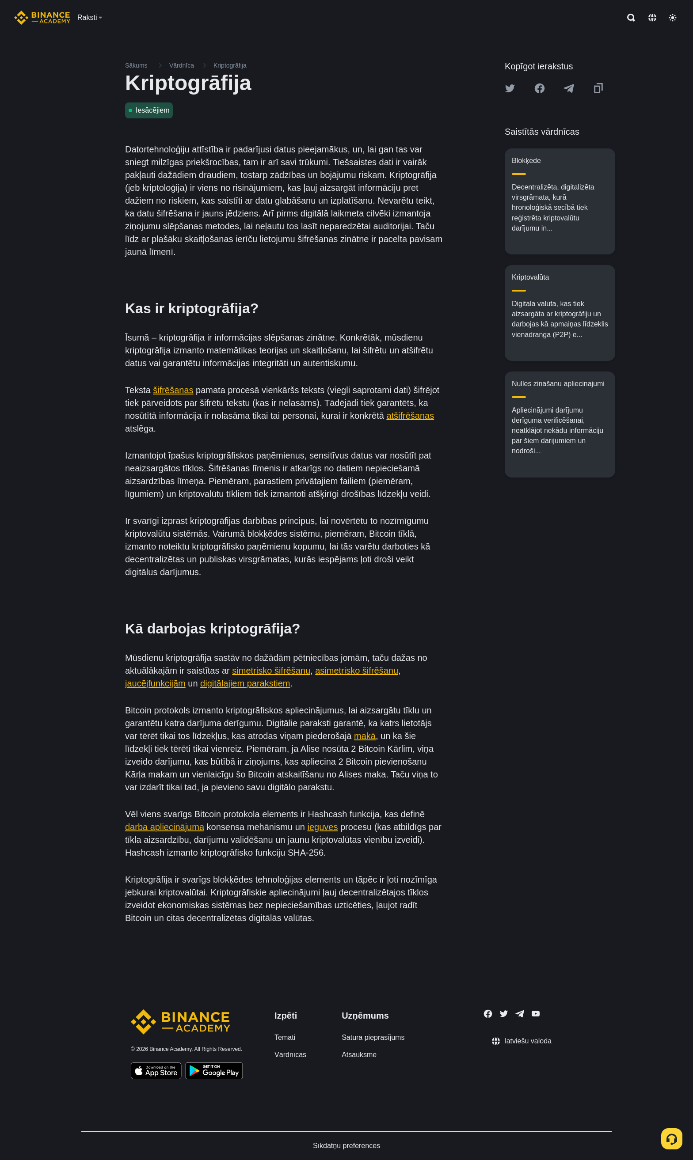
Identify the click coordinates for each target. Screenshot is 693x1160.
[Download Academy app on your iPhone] (156, 1072)
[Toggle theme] (672, 18)
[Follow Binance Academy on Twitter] (503, 1013)
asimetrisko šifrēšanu (356, 670)
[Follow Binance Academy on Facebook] (488, 1013)
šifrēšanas (173, 390)
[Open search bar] (628, 18)
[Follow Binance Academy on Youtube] (535, 1013)
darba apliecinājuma (164, 827)
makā (365, 736)
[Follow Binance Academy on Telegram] (519, 1014)
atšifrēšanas (410, 416)
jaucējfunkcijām (155, 683)
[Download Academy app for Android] (214, 1072)
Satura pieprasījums (373, 1037)
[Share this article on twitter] (510, 88)
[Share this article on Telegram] (569, 88)
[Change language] (652, 18)
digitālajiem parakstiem (245, 683)
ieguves (322, 827)
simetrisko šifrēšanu (271, 670)
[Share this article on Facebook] (539, 88)
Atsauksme (359, 1054)
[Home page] (42, 18)
